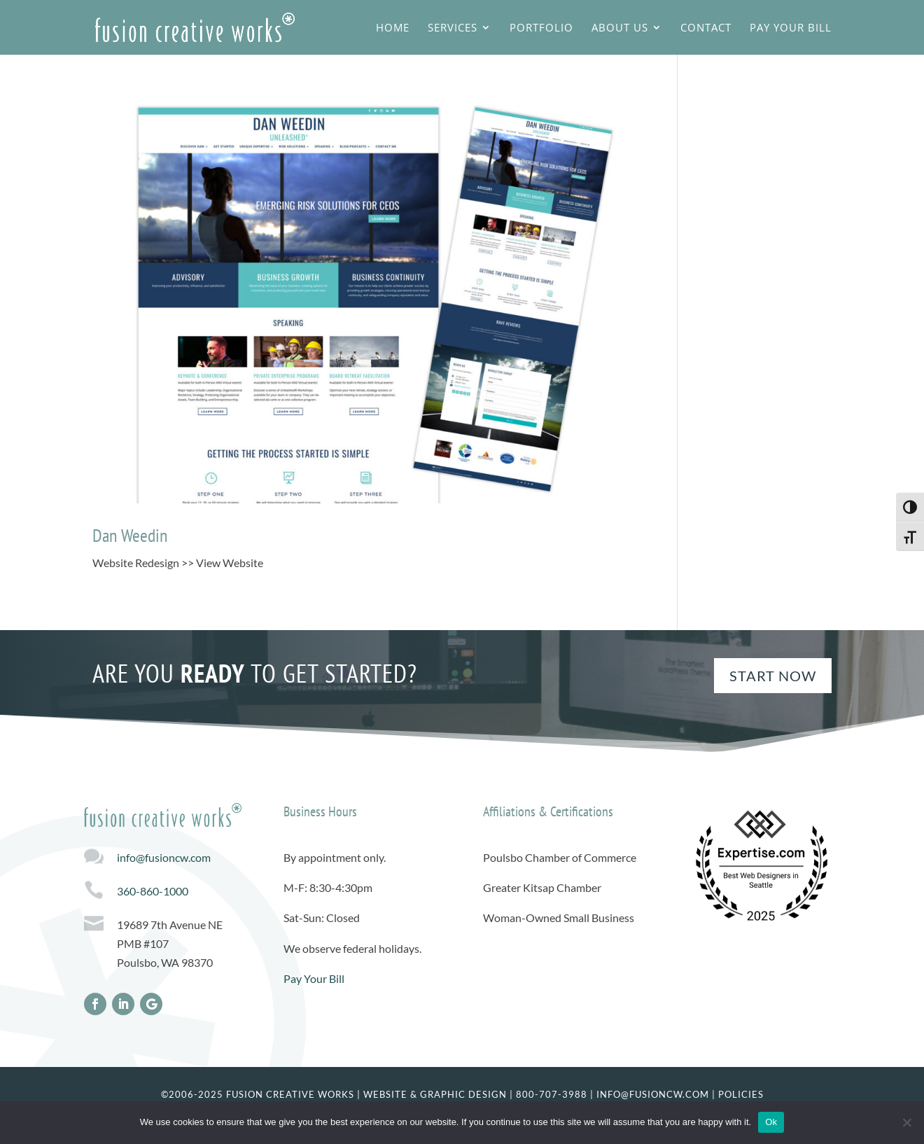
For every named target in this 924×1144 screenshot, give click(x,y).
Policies (741, 1094)
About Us (620, 28)
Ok (771, 1122)
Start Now (772, 675)
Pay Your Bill (791, 28)
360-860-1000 (152, 891)
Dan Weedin (129, 535)
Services (452, 28)
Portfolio (541, 28)
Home (393, 28)
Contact (706, 28)
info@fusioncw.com (164, 857)
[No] (906, 1122)
